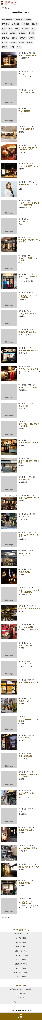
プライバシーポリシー (21, 1002)
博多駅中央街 (7, 19)
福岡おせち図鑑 (21, 977)
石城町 (31, 38)
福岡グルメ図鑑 (21, 942)
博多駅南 (5, 38)
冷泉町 (13, 42)
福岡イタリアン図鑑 (21, 955)
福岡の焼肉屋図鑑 (21, 964)
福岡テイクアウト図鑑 (21, 933)
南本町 (29, 42)
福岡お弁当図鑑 (21, 968)
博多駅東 (19, 19)
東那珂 (4, 47)
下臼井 (21, 42)
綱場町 (34, 24)
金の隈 (4, 33)
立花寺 (14, 38)
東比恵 (4, 42)
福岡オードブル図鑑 (21, 972)
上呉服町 (25, 24)
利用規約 (21, 998)
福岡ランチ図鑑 (21, 938)
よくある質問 (21, 993)
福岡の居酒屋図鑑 (21, 951)
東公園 (31, 33)
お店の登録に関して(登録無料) (21, 989)
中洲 (17, 29)
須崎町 (23, 38)
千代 (18, 47)
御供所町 (22, 33)
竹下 (10, 29)
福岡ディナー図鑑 (21, 946)
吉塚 (12, 47)
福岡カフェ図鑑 (21, 959)
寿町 (33, 29)
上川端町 (25, 29)
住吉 (4, 29)
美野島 (28, 19)
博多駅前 (5, 24)
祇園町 (13, 33)
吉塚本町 (15, 24)
